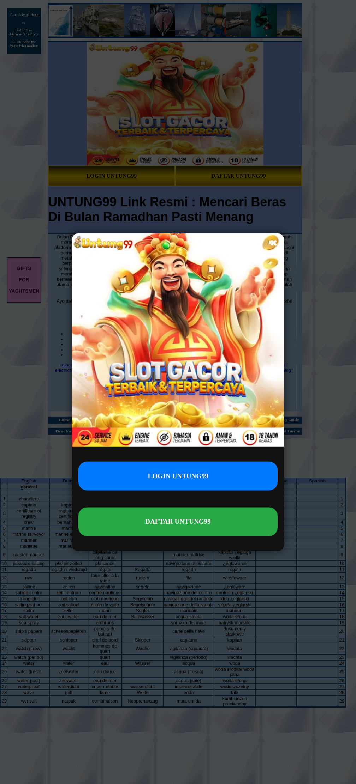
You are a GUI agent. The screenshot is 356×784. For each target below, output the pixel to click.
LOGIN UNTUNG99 (178, 475)
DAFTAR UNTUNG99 (178, 521)
